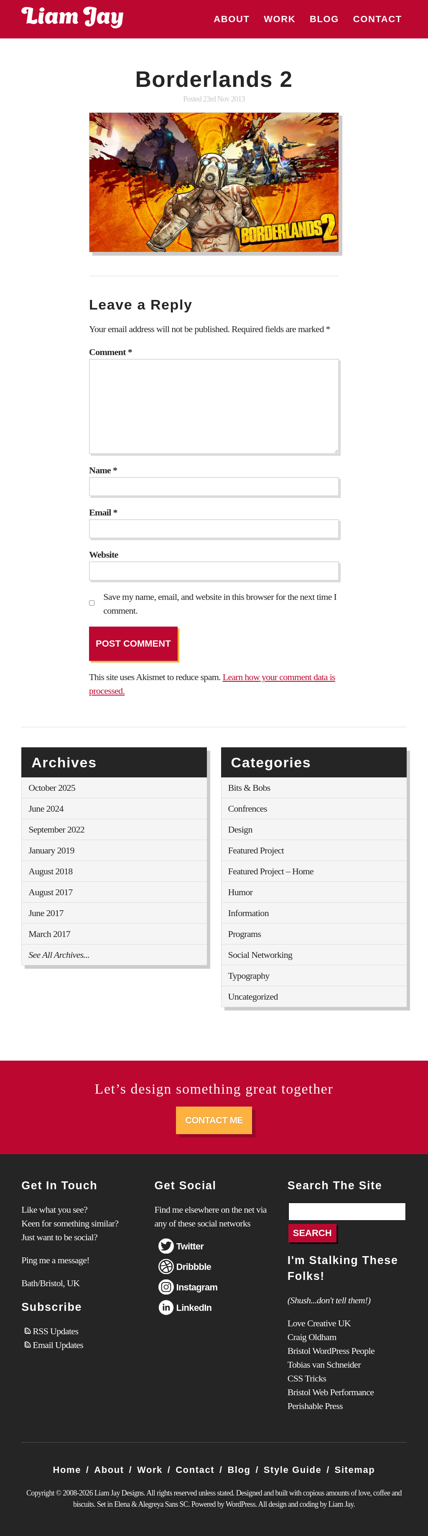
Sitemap (355, 1470)
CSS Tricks (307, 1378)
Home (67, 1470)
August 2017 (50, 892)
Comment (110, 352)
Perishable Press (315, 1406)
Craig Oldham (312, 1337)
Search (312, 1233)
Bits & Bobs (249, 787)
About (232, 19)
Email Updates (58, 1345)
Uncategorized (253, 996)
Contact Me (214, 1120)
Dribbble (193, 1267)
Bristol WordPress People (331, 1351)
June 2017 (46, 913)
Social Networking (260, 955)
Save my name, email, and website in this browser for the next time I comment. (219, 604)
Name (103, 470)
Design (240, 829)
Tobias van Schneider (324, 1364)
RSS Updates (55, 1331)
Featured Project (256, 850)
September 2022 (56, 829)
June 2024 (46, 808)
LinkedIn (193, 1307)
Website (103, 554)
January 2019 (51, 850)
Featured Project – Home (270, 871)
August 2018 (50, 871)
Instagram (196, 1287)
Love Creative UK (319, 1323)
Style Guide (293, 1470)
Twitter (190, 1246)
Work (280, 19)
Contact (377, 19)
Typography (249, 975)
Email (103, 512)
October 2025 (51, 787)
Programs (244, 934)
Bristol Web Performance (331, 1392)
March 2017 (49, 934)
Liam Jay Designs (72, 17)
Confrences (247, 808)
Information (248, 913)
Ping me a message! (55, 1260)
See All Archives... (58, 955)
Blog (324, 19)
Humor (240, 892)
